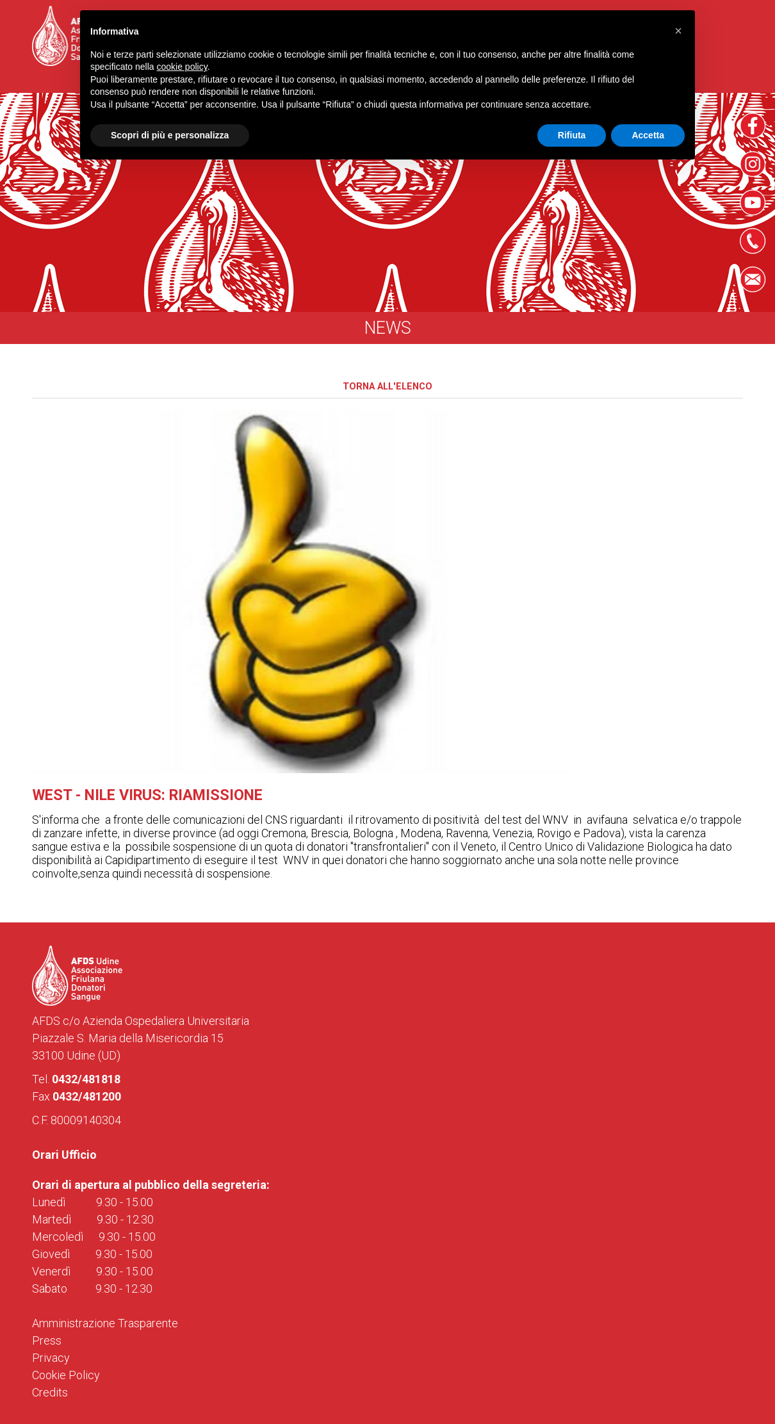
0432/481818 (86, 1079)
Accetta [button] (648, 135)
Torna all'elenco (387, 386)
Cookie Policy (66, 1375)
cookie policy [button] (182, 66)
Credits (50, 1392)
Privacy (51, 1357)
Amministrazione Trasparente (105, 1323)
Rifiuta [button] (572, 135)
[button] (678, 30)
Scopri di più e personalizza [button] (170, 135)
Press (46, 1340)
